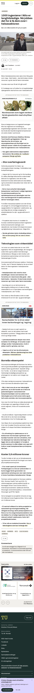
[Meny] (31, 3)
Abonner (24, 3)
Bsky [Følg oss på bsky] (3, 648)
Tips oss (28, 617)
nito (16, 531)
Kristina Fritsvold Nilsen (9, 627)
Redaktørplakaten (15, 667)
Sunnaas (5, 533)
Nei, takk (18, 689)
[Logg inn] (17, 3)
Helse (4, 531)
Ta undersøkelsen (7, 689)
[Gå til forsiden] (3, 3)
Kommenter (14, 60)
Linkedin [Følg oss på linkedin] (4, 645)
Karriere (4, 11)
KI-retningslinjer (6, 661)
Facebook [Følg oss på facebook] (4, 642)
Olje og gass (24, 531)
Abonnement (17, 673)
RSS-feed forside (7, 638)
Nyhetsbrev (5, 651)
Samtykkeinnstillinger (8, 655)
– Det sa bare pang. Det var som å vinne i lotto (18, 235)
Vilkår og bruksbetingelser (9, 658)
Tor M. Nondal (6, 633)
